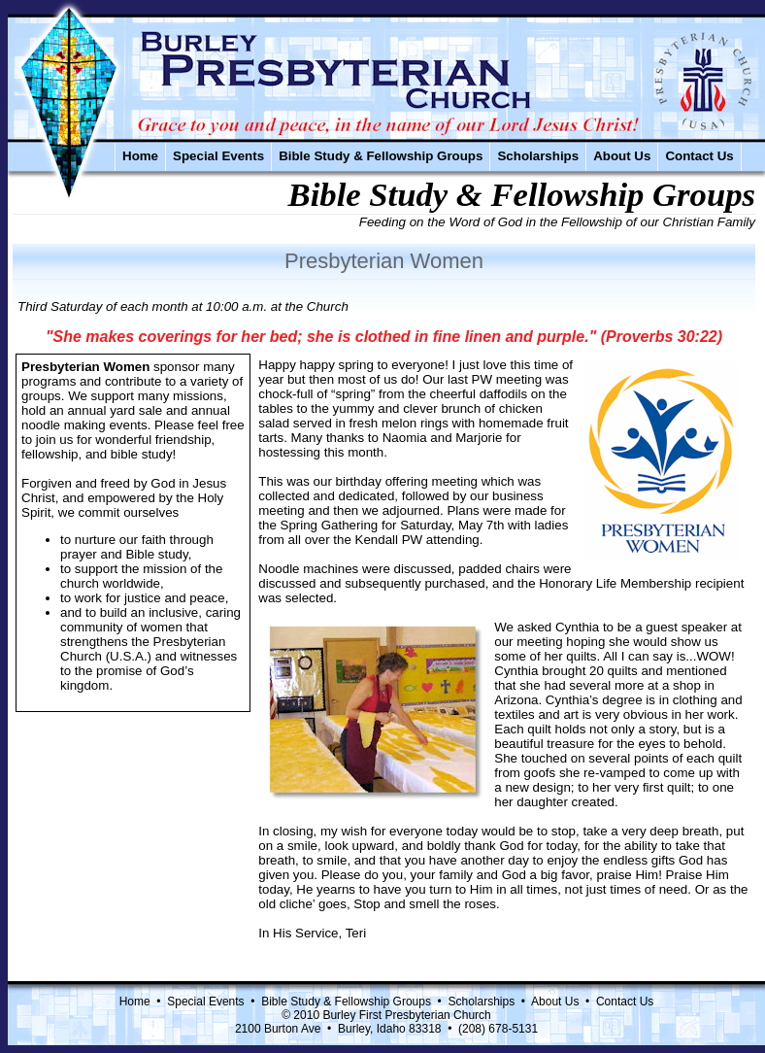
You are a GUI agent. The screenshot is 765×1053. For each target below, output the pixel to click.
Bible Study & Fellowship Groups (380, 156)
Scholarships (538, 156)
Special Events (218, 156)
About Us (621, 156)
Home (140, 156)
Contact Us (699, 156)
